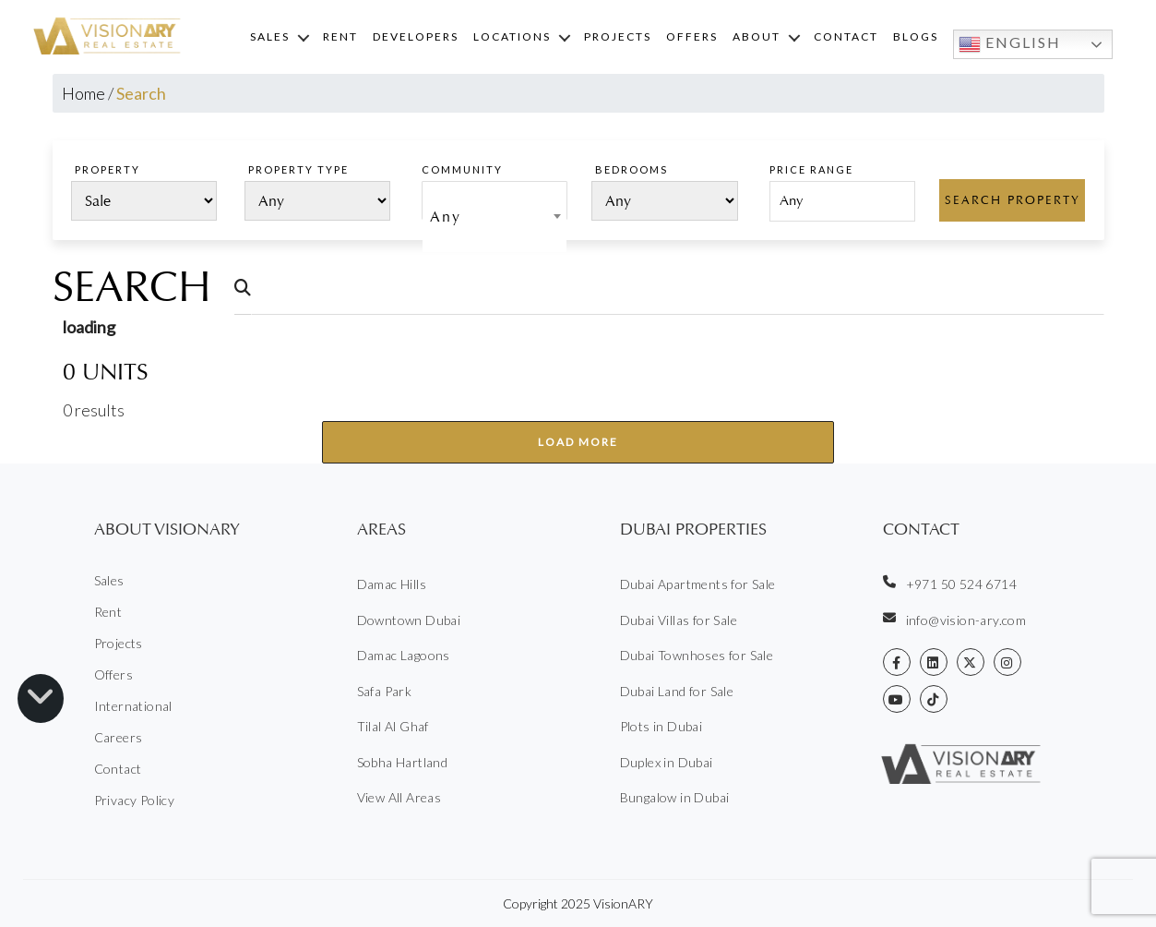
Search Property (1012, 200)
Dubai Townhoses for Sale (697, 655)
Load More (578, 442)
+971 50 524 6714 (950, 583)
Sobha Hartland (402, 762)
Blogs (915, 36)
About (757, 36)
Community (462, 169)
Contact (846, 36)
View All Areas (399, 797)
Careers (118, 737)
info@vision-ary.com (955, 619)
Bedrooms (631, 169)
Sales (270, 36)
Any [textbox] (445, 216)
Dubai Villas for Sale (678, 620)
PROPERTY (107, 169)
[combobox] (494, 200)
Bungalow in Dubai (675, 797)
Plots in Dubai (661, 726)
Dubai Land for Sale (677, 691)
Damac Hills (391, 584)
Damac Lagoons (403, 655)
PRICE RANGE (811, 169)
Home (83, 93)
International (133, 706)
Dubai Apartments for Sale (698, 584)
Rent (340, 36)
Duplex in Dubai (666, 762)
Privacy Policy (134, 800)
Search (132, 287)
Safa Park (384, 691)
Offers (692, 36)
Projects (617, 36)
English (1010, 44)
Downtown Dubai (409, 620)
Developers (416, 36)
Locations (512, 36)
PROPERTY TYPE (298, 169)
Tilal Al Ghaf (393, 726)
